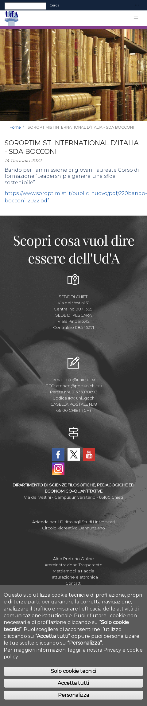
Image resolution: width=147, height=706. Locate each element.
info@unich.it (80, 379)
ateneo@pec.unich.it (79, 385)
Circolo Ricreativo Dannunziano (73, 527)
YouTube (89, 454)
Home (15, 127)
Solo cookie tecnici (73, 671)
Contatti (73, 583)
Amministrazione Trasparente (73, 564)
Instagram (58, 469)
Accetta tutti (73, 683)
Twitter (73, 454)
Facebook (58, 454)
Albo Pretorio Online (73, 558)
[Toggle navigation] (136, 5)
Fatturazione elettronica (73, 577)
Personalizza (73, 695)
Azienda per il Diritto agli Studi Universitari (73, 521)
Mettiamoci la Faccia (73, 570)
